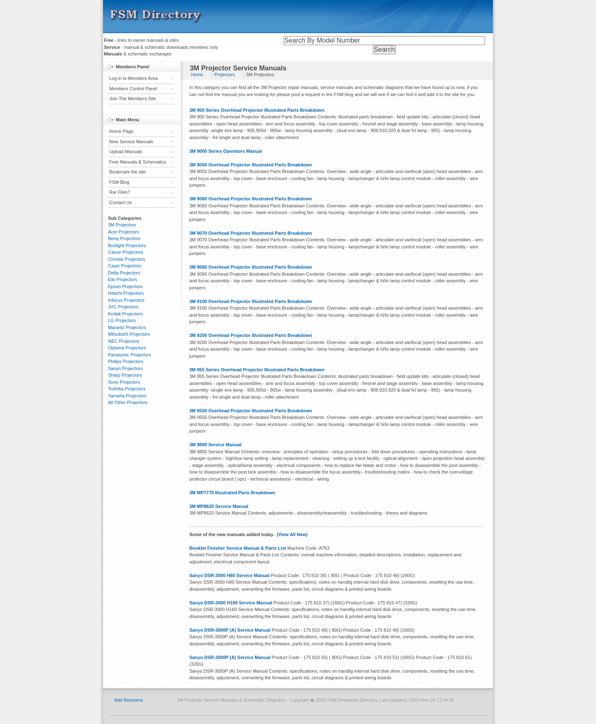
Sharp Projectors (125, 375)
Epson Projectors (125, 286)
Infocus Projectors (126, 300)
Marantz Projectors (127, 327)
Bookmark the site (127, 171)
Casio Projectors (125, 265)
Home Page (121, 131)
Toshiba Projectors (127, 388)
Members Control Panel (133, 88)
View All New (292, 534)
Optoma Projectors (127, 347)
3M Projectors (122, 224)
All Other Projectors (127, 402)
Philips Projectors (125, 361)
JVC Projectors (123, 306)
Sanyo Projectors (125, 368)
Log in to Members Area (133, 78)
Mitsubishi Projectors (129, 334)
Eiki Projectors (122, 279)
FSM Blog (119, 182)
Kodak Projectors (125, 313)
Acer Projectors (123, 231)
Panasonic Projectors (129, 354)
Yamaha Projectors (127, 395)
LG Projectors (122, 320)
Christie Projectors (126, 259)
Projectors (224, 74)
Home (197, 74)
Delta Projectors (124, 272)
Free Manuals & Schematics (137, 161)
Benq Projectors (124, 238)
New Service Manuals (131, 141)
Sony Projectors (124, 382)
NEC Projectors (123, 341)
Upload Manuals (125, 151)
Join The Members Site (132, 98)
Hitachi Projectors (126, 293)
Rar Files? (119, 192)
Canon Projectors (125, 252)
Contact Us (120, 202)
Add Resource (128, 700)
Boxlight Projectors (127, 245)
